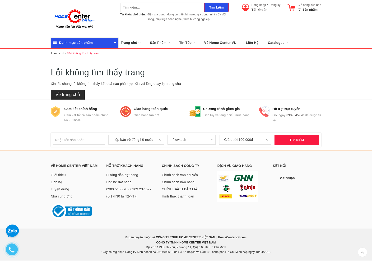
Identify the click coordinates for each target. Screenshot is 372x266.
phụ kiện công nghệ (169, 19)
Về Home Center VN (220, 43)
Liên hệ (56, 182)
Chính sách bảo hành (178, 182)
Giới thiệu (58, 175)
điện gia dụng (157, 14)
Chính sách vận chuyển (180, 175)
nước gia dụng (199, 14)
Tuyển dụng (60, 189)
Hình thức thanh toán (178, 196)
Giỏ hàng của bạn (309, 5)
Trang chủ (130, 43)
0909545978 (295, 115)
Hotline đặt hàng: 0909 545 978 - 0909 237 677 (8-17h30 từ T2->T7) (128, 189)
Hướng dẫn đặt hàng (122, 175)
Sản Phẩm (160, 43)
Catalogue (278, 43)
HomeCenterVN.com (232, 237)
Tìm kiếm (216, 7)
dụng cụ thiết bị (177, 14)
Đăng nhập (258, 5)
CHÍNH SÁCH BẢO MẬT (180, 189)
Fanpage (287, 177)
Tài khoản (259, 10)
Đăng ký (275, 5)
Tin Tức (187, 43)
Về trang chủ (68, 94)
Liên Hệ (252, 43)
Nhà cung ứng (61, 196)
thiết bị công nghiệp (196, 19)
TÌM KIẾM (296, 140)
